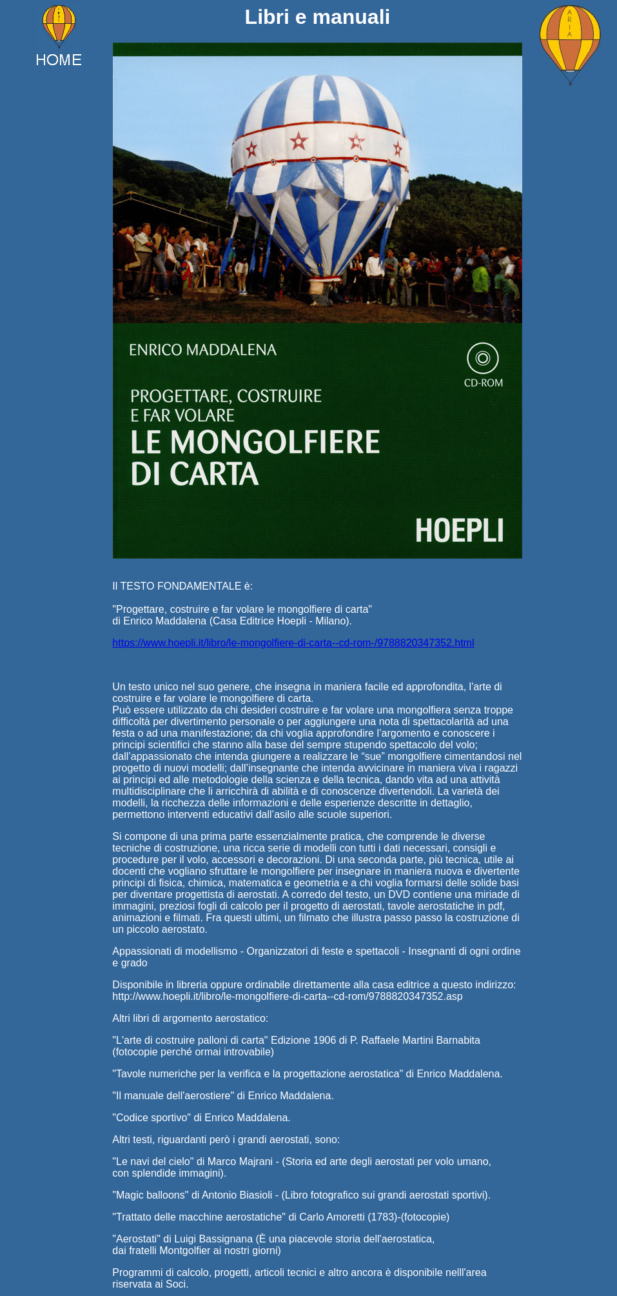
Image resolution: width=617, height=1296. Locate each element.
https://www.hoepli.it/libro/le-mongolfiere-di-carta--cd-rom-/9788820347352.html (293, 642)
